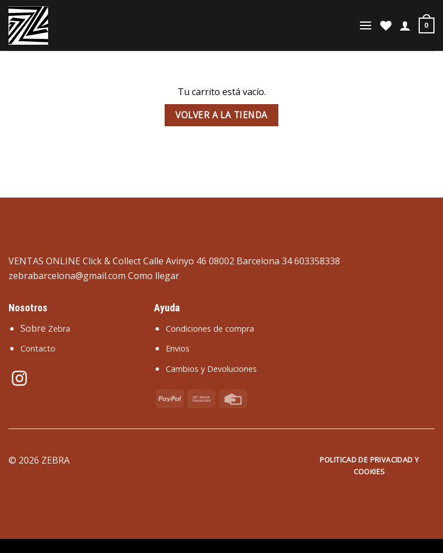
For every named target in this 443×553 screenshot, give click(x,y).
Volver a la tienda (221, 115)
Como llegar (153, 275)
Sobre (45, 328)
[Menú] (365, 25)
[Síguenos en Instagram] (19, 379)
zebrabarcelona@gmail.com (67, 275)
